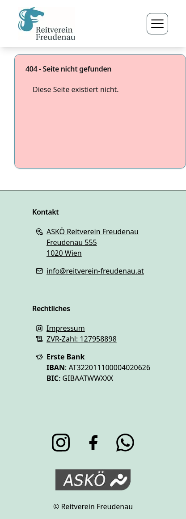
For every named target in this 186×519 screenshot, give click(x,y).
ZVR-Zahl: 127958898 (81, 339)
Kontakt (45, 212)
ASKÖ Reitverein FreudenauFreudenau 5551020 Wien (92, 242)
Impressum (65, 328)
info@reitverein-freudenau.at (95, 271)
